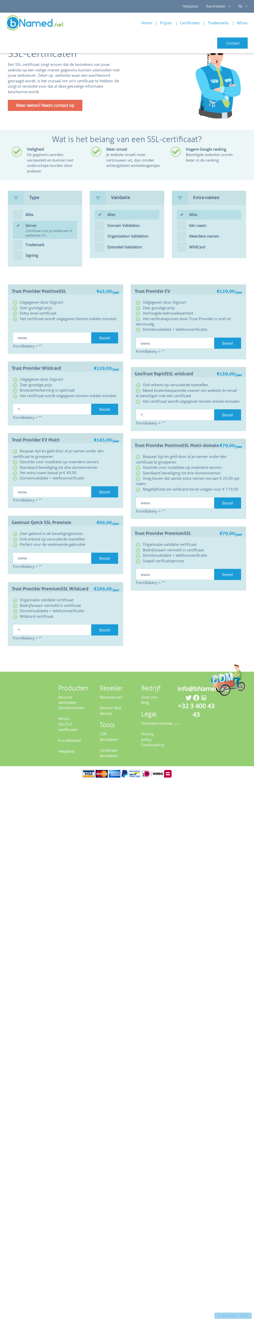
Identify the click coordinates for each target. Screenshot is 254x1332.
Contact (233, 43)
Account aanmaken (67, 699)
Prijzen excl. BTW (228, 1315)
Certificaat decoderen (109, 753)
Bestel (104, 337)
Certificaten (190, 22)
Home (146, 22)
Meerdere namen (204, 236)
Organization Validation (127, 236)
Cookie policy (153, 744)
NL (243, 6)
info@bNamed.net (203, 688)
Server (51, 231)
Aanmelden (218, 6)
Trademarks (218, 22)
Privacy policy (147, 736)
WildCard (197, 246)
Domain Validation (123, 225)
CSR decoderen (109, 736)
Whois (242, 22)
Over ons (149, 697)
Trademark (34, 244)
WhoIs (63, 718)
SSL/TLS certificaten (68, 727)
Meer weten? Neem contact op (45, 105)
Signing (31, 255)
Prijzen (166, 22)
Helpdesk (190, 6)
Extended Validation (124, 246)
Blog (145, 702)
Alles (29, 214)
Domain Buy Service (110, 710)
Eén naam (197, 225)
